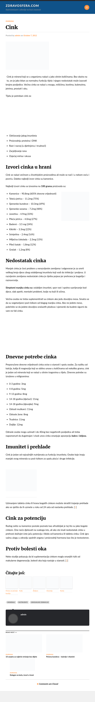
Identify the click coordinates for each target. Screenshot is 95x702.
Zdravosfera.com (23, 5)
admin (17, 35)
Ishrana (10, 21)
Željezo (35, 591)
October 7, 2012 (31, 35)
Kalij (20, 591)
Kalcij (62, 591)
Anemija (49, 591)
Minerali (11, 602)
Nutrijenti (23, 602)
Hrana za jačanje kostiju (11, 592)
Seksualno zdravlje (40, 602)
